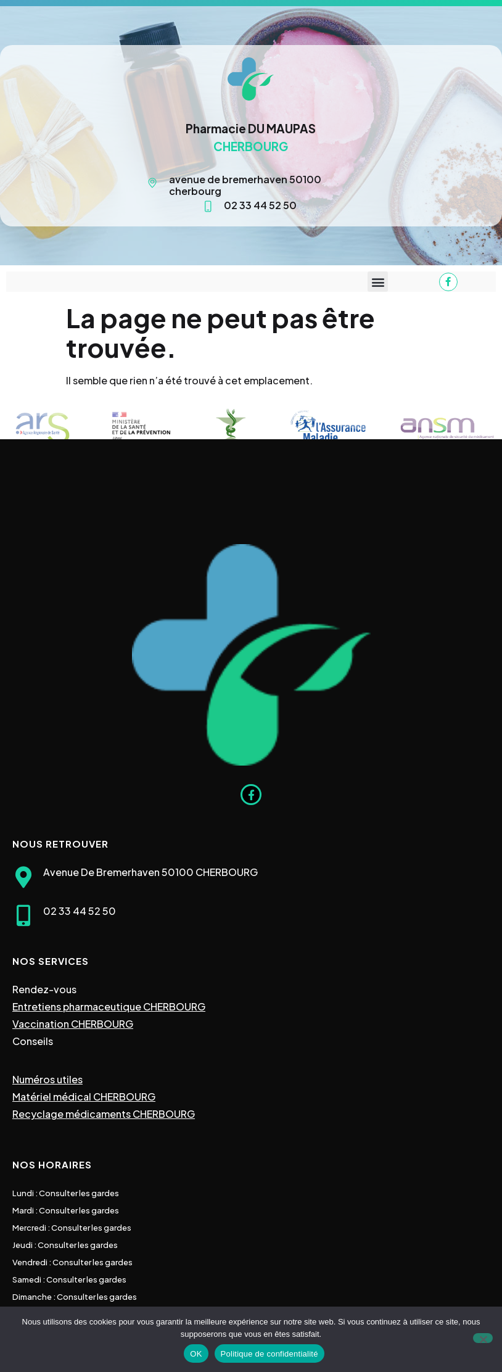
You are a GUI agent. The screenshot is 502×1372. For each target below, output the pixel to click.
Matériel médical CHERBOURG (83, 1096)
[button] (378, 281)
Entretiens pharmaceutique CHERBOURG (108, 1006)
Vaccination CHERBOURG (72, 1023)
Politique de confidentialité (269, 1353)
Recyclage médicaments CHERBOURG (103, 1113)
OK (196, 1353)
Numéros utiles (47, 1079)
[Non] (483, 1338)
